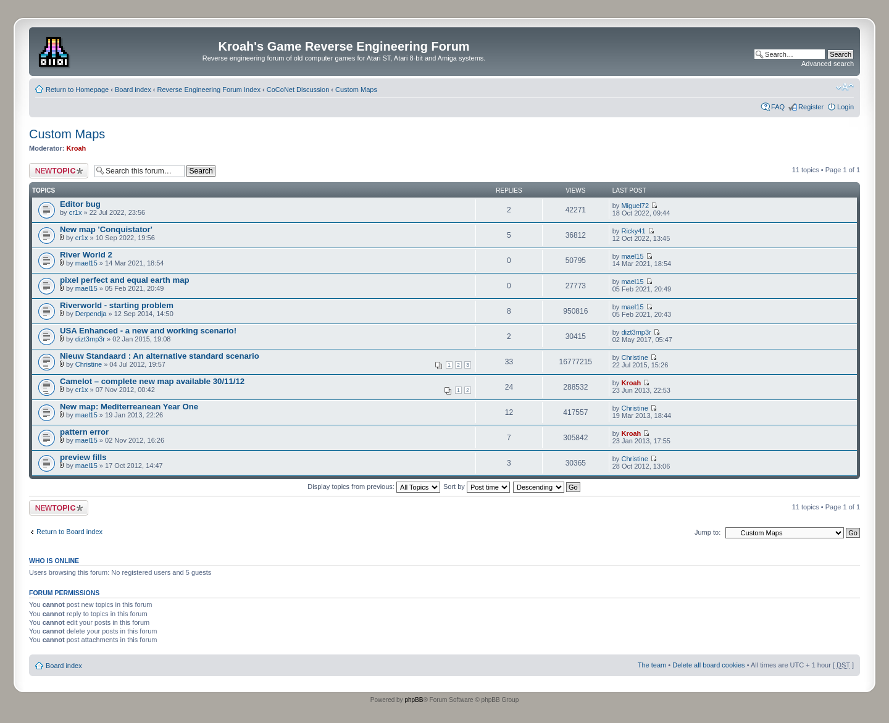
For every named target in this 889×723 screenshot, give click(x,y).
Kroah (76, 148)
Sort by (476, 486)
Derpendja (91, 313)
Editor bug (80, 204)
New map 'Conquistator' (106, 229)
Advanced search (827, 63)
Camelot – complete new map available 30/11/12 (152, 381)
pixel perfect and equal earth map (125, 280)
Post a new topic (58, 170)
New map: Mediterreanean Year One (129, 406)
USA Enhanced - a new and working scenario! (148, 330)
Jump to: (707, 532)
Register (811, 107)
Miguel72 (635, 205)
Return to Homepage (77, 89)
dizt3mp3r (90, 339)
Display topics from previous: (373, 486)
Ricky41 (633, 231)
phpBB (413, 699)
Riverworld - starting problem (116, 305)
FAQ (778, 107)
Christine (88, 364)
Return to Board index (69, 531)
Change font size (845, 87)
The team (652, 665)
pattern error (84, 432)
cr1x (75, 212)
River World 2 (86, 254)
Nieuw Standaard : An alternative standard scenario (159, 356)
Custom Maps (356, 89)
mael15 (86, 263)
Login (845, 107)
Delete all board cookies (708, 665)
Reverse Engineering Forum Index (209, 89)
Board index (133, 89)
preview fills (83, 457)
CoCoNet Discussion (298, 89)
